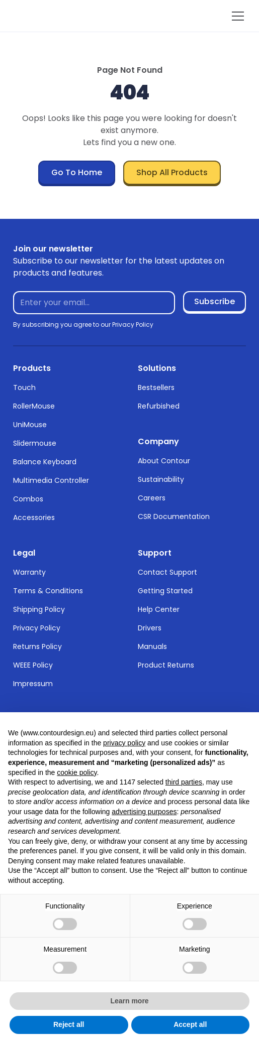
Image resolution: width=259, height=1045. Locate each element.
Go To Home (76, 172)
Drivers (149, 628)
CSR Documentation (174, 516)
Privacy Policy (36, 628)
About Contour (164, 461)
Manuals (152, 646)
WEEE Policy (33, 665)
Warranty (29, 572)
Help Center (159, 609)
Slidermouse (34, 443)
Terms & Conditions (48, 591)
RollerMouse (34, 406)
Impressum (33, 684)
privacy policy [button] (124, 743)
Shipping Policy (39, 609)
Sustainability (161, 479)
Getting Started (165, 591)
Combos (28, 499)
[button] (236, 16)
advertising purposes (144, 812)
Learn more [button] (129, 1001)
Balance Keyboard (44, 462)
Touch (24, 387)
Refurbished (159, 406)
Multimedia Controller (51, 480)
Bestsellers (156, 387)
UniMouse (30, 425)
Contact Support (167, 572)
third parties (183, 782)
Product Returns (166, 665)
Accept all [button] (190, 1024)
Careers (151, 498)
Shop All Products (172, 172)
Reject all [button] (68, 1024)
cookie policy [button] (77, 772)
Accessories (34, 517)
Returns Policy (37, 646)
